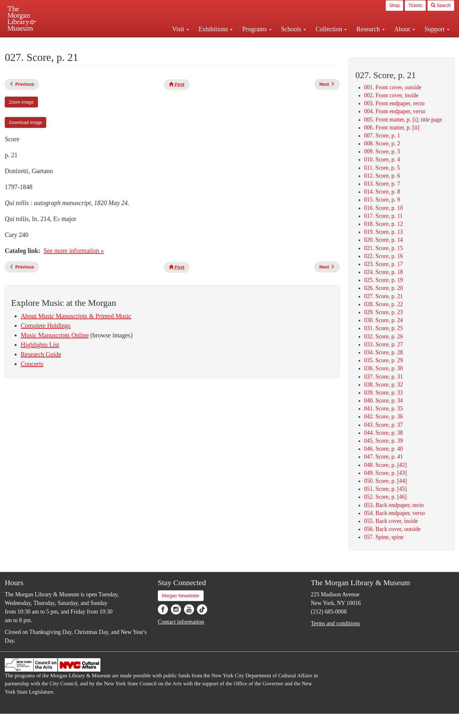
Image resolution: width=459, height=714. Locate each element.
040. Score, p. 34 (383, 400)
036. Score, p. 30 (383, 368)
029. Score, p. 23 (383, 312)
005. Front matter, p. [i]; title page (403, 119)
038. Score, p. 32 (383, 384)
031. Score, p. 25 (383, 328)
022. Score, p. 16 (383, 256)
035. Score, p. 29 (383, 360)
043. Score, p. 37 (383, 425)
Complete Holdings (45, 325)
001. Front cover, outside (392, 87)
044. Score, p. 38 (383, 433)
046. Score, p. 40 (383, 448)
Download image (25, 122)
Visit (180, 29)
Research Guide (41, 354)
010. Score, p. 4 (382, 159)
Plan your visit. (153, 42)
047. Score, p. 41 (383, 456)
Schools (293, 29)
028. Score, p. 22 (383, 304)
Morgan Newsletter (181, 595)
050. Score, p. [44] (385, 481)
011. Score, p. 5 (382, 168)
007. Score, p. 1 (382, 135)
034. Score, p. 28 (383, 352)
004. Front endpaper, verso (395, 111)
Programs (257, 29)
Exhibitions (216, 29)
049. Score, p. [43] (385, 473)
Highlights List (40, 344)
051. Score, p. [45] (385, 489)
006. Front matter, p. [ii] (391, 127)
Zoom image (21, 102)
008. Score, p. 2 (382, 143)
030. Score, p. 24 (383, 320)
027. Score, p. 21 (383, 296)
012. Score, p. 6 (382, 176)
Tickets (415, 5)
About (404, 29)
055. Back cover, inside (391, 521)
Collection (331, 29)
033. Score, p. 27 (383, 344)
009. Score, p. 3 (382, 151)
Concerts (32, 363)
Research (370, 29)
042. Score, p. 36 (383, 416)
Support (437, 29)
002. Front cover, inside (391, 95)
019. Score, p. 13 (383, 232)
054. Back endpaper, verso (394, 513)
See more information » (74, 250)
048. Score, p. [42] (385, 465)
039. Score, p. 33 (383, 392)
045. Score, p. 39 (383, 441)
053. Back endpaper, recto (394, 505)
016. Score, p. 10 (383, 208)
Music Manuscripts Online (55, 335)
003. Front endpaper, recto (394, 103)
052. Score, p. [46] (385, 497)
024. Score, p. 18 (383, 272)
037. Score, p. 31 (383, 376)
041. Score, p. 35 (383, 408)
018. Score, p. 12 (383, 224)
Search (441, 5)
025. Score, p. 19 (383, 280)
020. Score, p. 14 (383, 240)
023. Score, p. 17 (383, 264)
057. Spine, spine (384, 537)
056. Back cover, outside (392, 529)
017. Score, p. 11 (383, 216)
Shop (394, 5)
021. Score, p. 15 (383, 248)
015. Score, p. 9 (382, 199)
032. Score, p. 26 (383, 336)
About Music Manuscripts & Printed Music (76, 316)
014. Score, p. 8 (382, 191)
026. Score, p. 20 (383, 288)
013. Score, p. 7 (382, 183)
